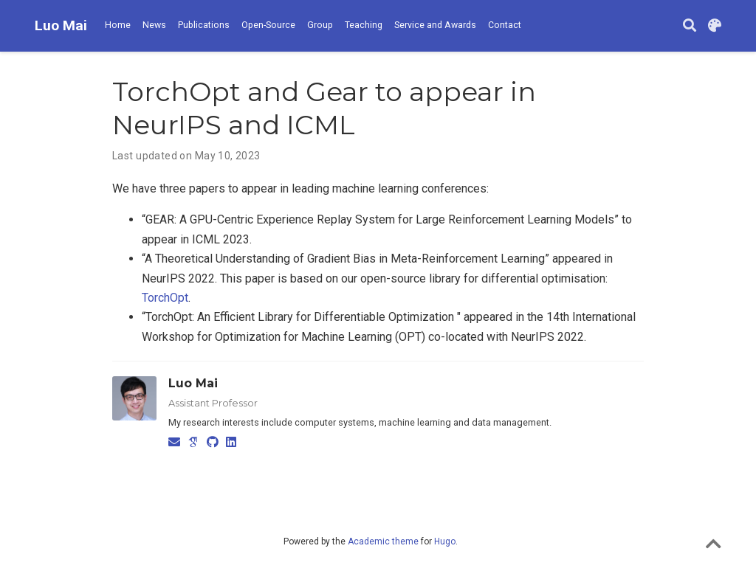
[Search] (689, 26)
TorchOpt (165, 298)
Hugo (445, 541)
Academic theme (383, 541)
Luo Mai (61, 25)
